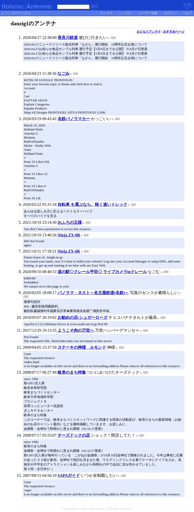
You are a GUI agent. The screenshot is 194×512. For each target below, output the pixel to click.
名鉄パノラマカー (74, 119)
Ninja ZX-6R (69, 235)
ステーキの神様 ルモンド (82, 347)
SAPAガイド (69, 475)
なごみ (63, 73)
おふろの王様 (70, 222)
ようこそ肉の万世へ (76, 330)
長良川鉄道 (68, 37)
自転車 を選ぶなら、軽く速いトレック (92, 204)
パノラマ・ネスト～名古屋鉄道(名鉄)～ (93, 293)
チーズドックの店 (74, 435)
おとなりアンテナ (149, 31)
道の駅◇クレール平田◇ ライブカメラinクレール (102, 272)
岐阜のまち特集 (72, 372)
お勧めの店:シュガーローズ (82, 317)
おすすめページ (173, 31)
